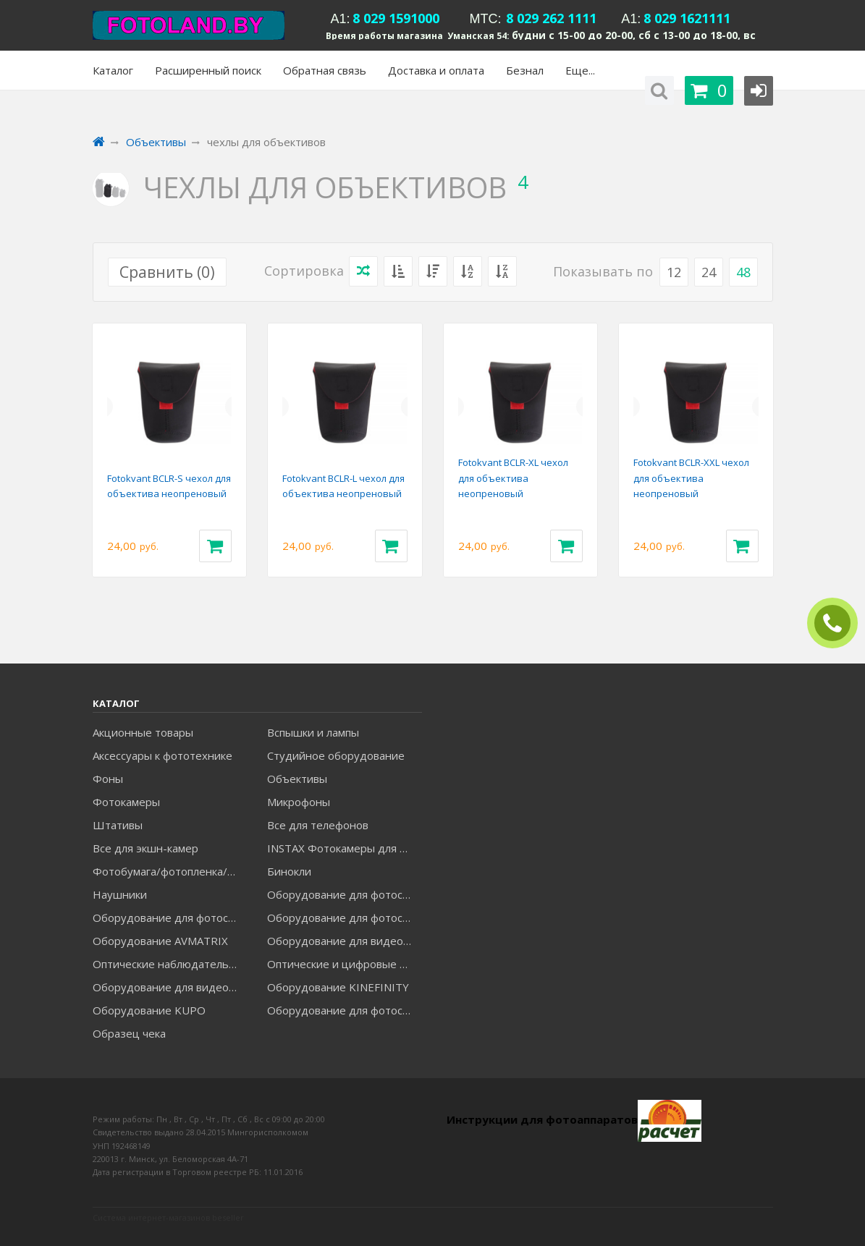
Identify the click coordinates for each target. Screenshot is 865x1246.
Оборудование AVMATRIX (160, 940)
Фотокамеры (126, 801)
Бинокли (289, 871)
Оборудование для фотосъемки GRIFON (344, 917)
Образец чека (129, 1033)
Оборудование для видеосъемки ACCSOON (170, 987)
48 (743, 272)
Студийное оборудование (336, 755)
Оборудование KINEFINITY (338, 987)
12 (674, 272)
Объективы (297, 778)
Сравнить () (167, 272)
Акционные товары (143, 732)
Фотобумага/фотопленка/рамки (170, 871)
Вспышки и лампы (313, 732)
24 (708, 272)
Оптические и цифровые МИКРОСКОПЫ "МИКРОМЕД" (344, 964)
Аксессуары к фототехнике (162, 755)
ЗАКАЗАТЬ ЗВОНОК (838, 623)
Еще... (580, 70)
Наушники (120, 894)
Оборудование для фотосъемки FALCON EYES (344, 894)
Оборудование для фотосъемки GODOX (170, 917)
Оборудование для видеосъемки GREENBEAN (344, 940)
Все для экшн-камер (145, 848)
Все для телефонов (317, 825)
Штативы (118, 825)
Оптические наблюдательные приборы (170, 964)
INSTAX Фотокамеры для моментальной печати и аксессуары (344, 848)
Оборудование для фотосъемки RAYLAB (344, 1010)
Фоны (108, 778)
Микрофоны (298, 801)
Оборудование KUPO (149, 1010)
